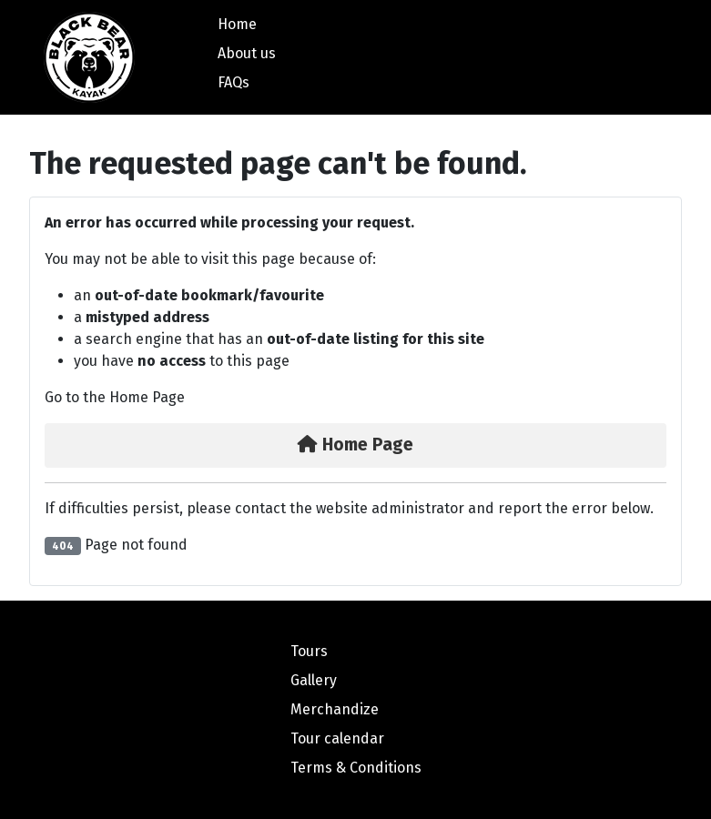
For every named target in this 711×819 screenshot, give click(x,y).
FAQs (233, 82)
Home (237, 24)
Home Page (355, 444)
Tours (309, 651)
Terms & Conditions (356, 767)
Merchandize (334, 709)
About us (247, 53)
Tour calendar (337, 738)
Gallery (313, 680)
